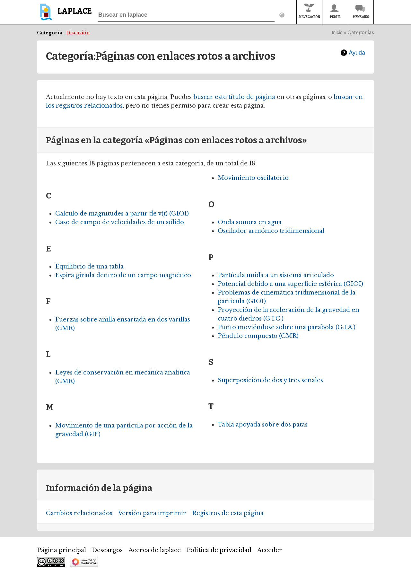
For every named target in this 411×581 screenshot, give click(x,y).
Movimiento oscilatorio (253, 177)
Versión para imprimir (152, 513)
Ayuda (357, 52)
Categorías (360, 32)
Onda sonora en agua (250, 222)
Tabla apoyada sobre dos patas (263, 424)
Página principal (61, 550)
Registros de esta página (228, 513)
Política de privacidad (219, 550)
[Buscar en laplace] (186, 15)
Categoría (50, 33)
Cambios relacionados (79, 513)
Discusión (78, 33)
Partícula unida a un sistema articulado (276, 275)
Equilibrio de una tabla (89, 266)
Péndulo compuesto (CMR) (258, 335)
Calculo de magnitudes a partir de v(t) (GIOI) (122, 213)
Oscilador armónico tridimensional (271, 230)
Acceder (269, 550)
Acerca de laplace (154, 550)
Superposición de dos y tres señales (270, 380)
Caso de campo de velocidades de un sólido (119, 222)
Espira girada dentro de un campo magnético (123, 275)
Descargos (107, 550)
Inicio (337, 32)
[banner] (64, 15)
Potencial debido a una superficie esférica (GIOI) (290, 283)
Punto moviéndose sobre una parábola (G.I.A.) (286, 327)
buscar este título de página (234, 97)
